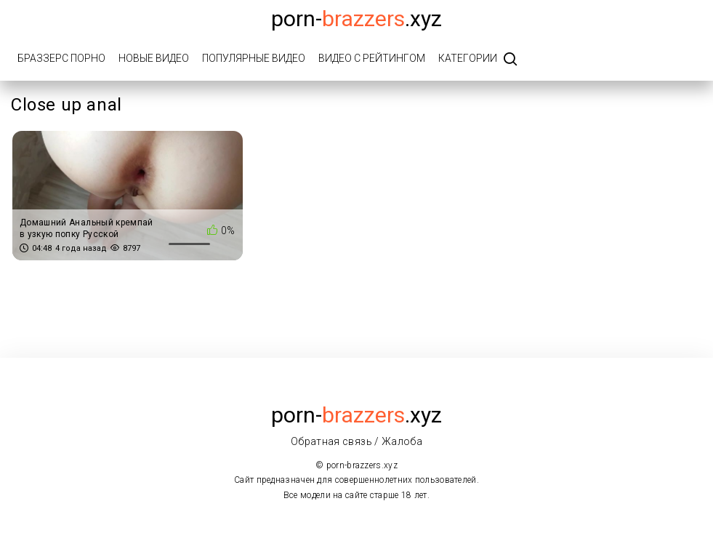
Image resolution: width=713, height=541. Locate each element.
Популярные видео (253, 58)
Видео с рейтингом (371, 58)
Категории (467, 58)
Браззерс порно (61, 58)
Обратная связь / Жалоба (356, 441)
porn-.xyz (356, 18)
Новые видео (153, 58)
